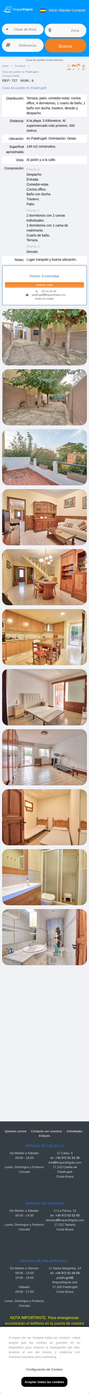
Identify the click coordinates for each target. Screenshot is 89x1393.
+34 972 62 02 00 (67, 1215)
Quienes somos (16, 1131)
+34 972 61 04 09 (67, 1273)
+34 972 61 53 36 (67, 1158)
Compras (20, 65)
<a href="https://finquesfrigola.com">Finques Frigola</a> (44, 1041)
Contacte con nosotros (46, 1131)
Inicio (53, 10)
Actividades (74, 1131)
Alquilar (64, 10)
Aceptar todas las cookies (44, 1382)
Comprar (78, 10)
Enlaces (44, 1136)
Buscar (65, 46)
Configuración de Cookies (44, 1369)
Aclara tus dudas (44, 298)
